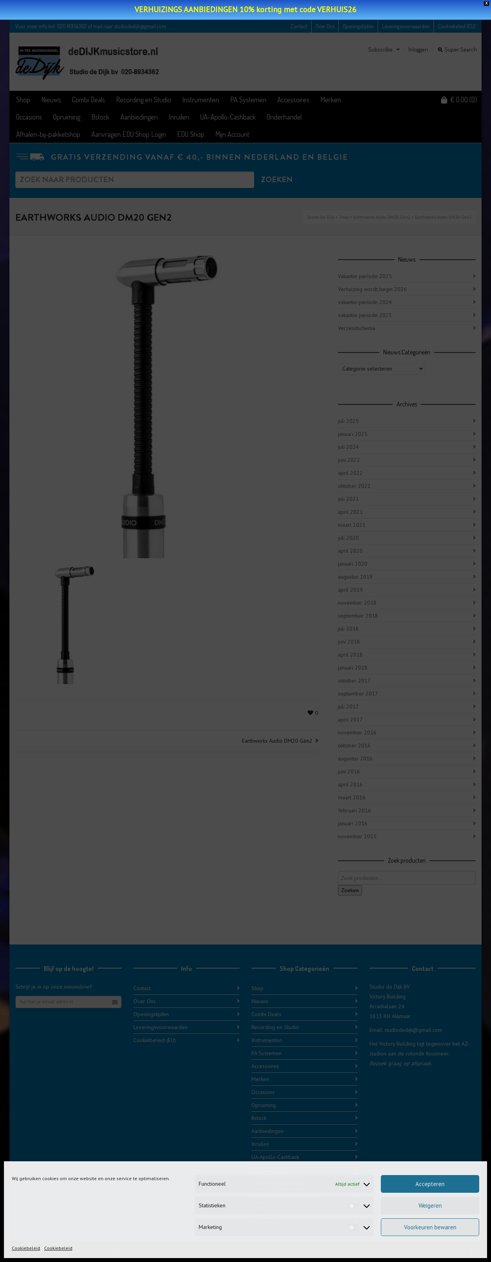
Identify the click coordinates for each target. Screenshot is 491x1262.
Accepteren (430, 1184)
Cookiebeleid (26, 1248)
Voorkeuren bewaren (430, 1227)
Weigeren (430, 1205)
